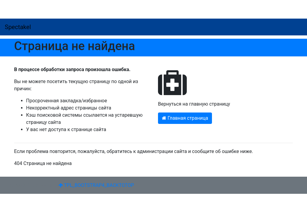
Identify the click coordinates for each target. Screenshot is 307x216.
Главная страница (185, 118)
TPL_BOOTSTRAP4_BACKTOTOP (96, 185)
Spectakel (18, 27)
